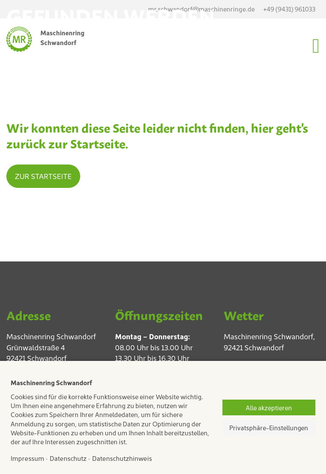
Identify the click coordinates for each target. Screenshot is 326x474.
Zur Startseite (43, 176)
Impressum (27, 458)
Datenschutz (68, 458)
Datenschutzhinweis (122, 458)
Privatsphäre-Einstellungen (268, 427)
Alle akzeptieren (269, 407)
